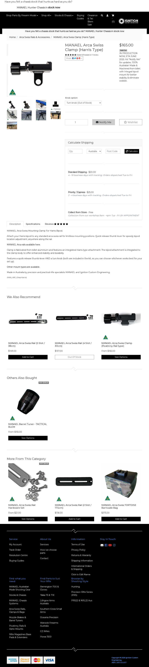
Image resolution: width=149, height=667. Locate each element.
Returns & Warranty (81, 555)
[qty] (75, 151)
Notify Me (103, 122)
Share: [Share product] (73, 58)
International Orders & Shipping (81, 567)
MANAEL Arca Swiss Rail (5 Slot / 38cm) (26, 344)
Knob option (71, 98)
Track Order (15, 550)
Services (44, 544)
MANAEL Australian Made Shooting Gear (19, 588)
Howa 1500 (46, 636)
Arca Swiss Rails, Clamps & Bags (17, 610)
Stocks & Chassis (63, 15)
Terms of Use (78, 544)
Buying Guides (80, 17)
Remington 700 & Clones (49, 588)
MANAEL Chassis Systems (18, 602)
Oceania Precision (49, 617)
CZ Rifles (44, 631)
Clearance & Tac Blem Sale (92, 20)
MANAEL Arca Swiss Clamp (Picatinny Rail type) (116, 344)
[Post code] (113, 151)
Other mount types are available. (23, 267)
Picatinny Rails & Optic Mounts (17, 627)
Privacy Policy (78, 550)
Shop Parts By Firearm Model (21, 15)
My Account (15, 544)
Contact (44, 558)
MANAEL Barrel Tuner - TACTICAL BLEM (27, 425)
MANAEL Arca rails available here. (23, 244)
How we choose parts (48, 551)
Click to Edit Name (80, 574)
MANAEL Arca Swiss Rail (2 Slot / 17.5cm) (73, 506)
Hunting (75, 586)
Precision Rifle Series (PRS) (82, 593)
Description (15, 224)
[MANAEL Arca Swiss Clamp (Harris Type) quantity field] (76, 122)
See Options (121, 357)
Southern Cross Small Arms (51, 610)
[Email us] (102, 545)
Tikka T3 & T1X (47, 595)
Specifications (33, 224)
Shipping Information (82, 560)
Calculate (132, 151)
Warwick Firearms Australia (49, 624)
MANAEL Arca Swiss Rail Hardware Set (22, 506)
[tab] (15, 224)
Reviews (56, 224)
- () (113, 18)
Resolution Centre (18, 555)
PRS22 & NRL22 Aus (81, 600)
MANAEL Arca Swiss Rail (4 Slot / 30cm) (73, 344)
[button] (130, 122)
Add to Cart (28, 357)
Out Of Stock (74, 357)
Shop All (45, 15)
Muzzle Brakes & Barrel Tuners (17, 619)
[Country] (94, 151)
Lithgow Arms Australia (47, 602)
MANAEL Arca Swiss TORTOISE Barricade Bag (118, 506)
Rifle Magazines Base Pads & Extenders (20, 636)
